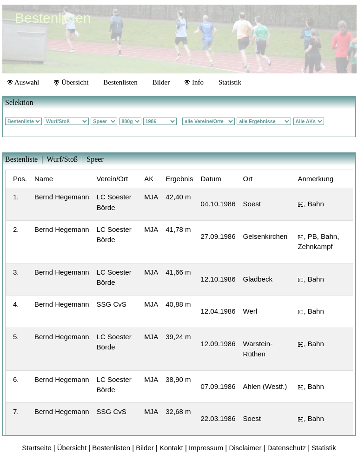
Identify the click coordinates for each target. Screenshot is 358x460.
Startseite (36, 448)
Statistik (230, 82)
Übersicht (71, 82)
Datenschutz (286, 448)
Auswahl (23, 82)
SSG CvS (111, 304)
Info (194, 82)
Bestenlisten (120, 82)
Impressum (206, 448)
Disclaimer (245, 448)
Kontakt (171, 448)
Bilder (161, 82)
